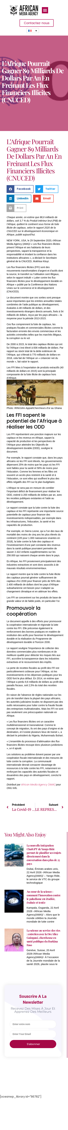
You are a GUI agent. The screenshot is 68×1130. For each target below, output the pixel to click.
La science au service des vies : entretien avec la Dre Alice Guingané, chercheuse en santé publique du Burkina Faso (43, 938)
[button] (45, 10)
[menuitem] (32, 30)
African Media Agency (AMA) (38, 784)
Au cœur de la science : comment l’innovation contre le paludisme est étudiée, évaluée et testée (44, 897)
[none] (32, 30)
